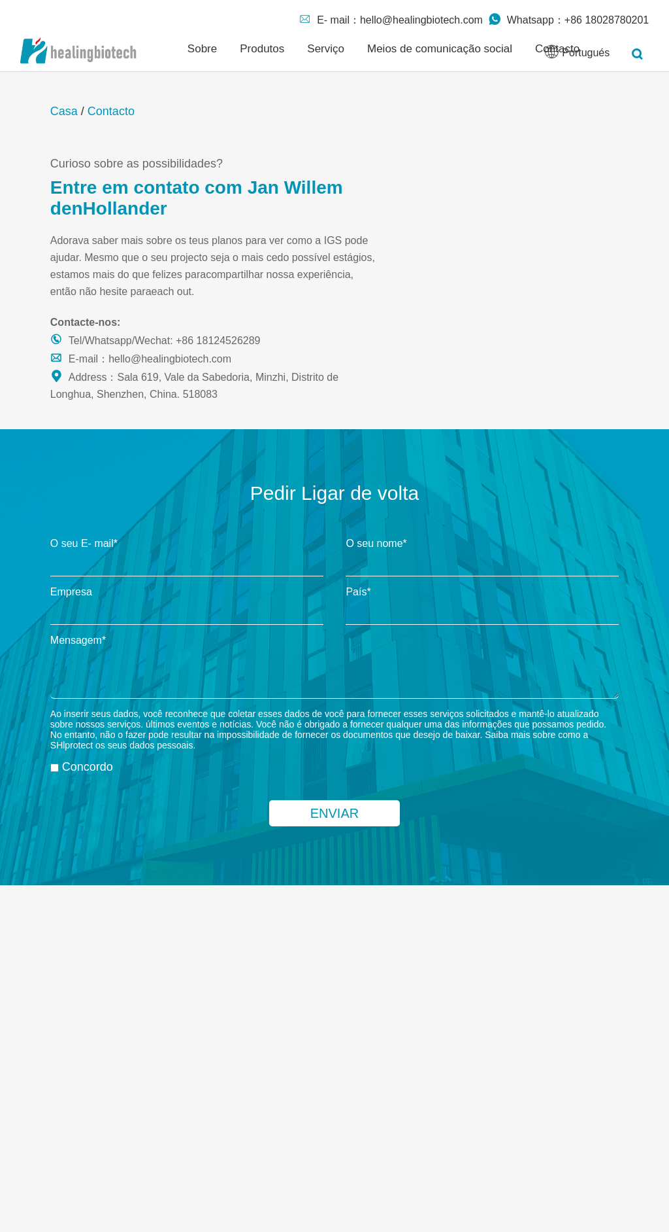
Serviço (325, 49)
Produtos (262, 49)
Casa (64, 111)
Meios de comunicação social (439, 49)
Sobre (202, 49)
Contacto (111, 111)
